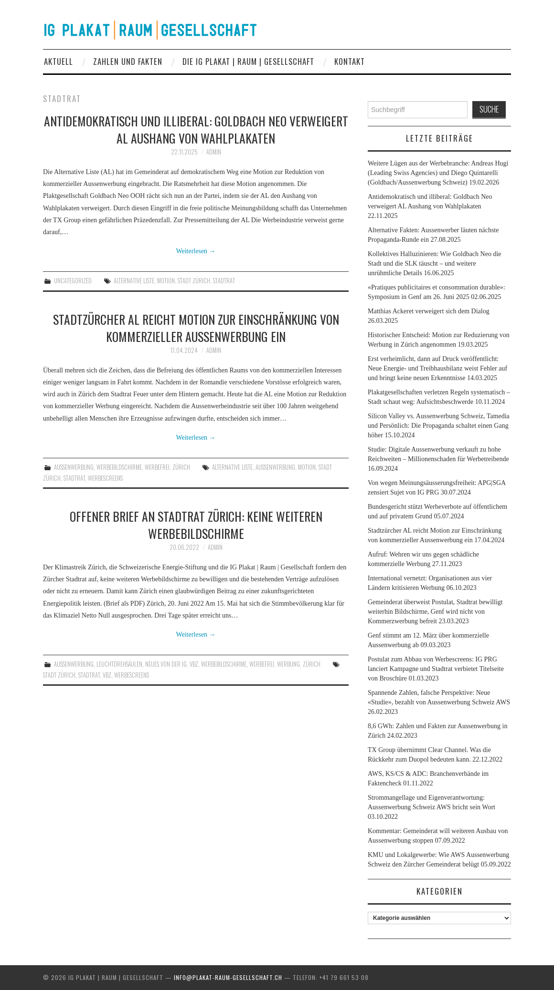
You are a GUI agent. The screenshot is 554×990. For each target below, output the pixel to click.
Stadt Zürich (194, 280)
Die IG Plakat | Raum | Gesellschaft (248, 61)
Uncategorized (73, 280)
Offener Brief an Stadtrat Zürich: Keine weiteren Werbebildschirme (196, 524)
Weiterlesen (195, 251)
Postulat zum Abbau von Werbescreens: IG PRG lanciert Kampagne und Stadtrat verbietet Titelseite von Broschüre (436, 669)
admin (213, 151)
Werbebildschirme (119, 467)
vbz (107, 675)
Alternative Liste (134, 280)
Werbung (288, 664)
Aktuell (58, 61)
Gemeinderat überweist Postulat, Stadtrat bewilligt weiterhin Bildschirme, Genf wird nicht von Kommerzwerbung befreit (435, 611)
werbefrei (157, 467)
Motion (166, 280)
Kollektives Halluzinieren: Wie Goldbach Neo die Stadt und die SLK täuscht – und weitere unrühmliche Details (434, 263)
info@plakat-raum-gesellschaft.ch (228, 977)
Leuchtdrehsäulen (119, 664)
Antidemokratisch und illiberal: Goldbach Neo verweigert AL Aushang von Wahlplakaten (196, 129)
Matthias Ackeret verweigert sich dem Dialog (429, 311)
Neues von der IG (166, 664)
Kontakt (349, 61)
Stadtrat (224, 280)
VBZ (194, 664)
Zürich (181, 467)
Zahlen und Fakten (127, 61)
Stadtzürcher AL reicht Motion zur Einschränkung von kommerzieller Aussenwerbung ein (196, 327)
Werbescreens (105, 478)
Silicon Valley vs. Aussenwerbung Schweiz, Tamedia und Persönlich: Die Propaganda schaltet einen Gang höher (439, 425)
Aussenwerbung (74, 467)
